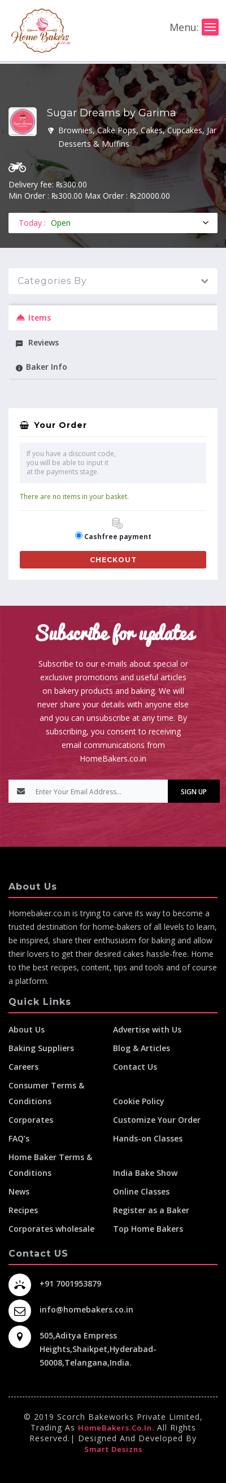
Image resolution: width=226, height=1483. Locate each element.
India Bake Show (145, 1172)
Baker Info (41, 366)
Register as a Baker (151, 1210)
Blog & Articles (141, 1048)
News (18, 1191)
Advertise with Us (147, 1029)
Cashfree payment (117, 529)
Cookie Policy (138, 1101)
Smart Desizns (113, 1449)
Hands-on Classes (147, 1138)
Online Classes (141, 1191)
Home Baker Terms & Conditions (50, 1165)
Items (33, 317)
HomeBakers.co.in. (116, 1428)
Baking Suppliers (41, 1048)
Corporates (30, 1119)
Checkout (113, 559)
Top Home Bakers (148, 1228)
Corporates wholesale (51, 1228)
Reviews (37, 342)
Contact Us (135, 1066)
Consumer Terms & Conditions (46, 1093)
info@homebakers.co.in (86, 1309)
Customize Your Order (157, 1119)
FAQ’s (18, 1138)
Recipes (23, 1210)
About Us (26, 1029)
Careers (23, 1066)
